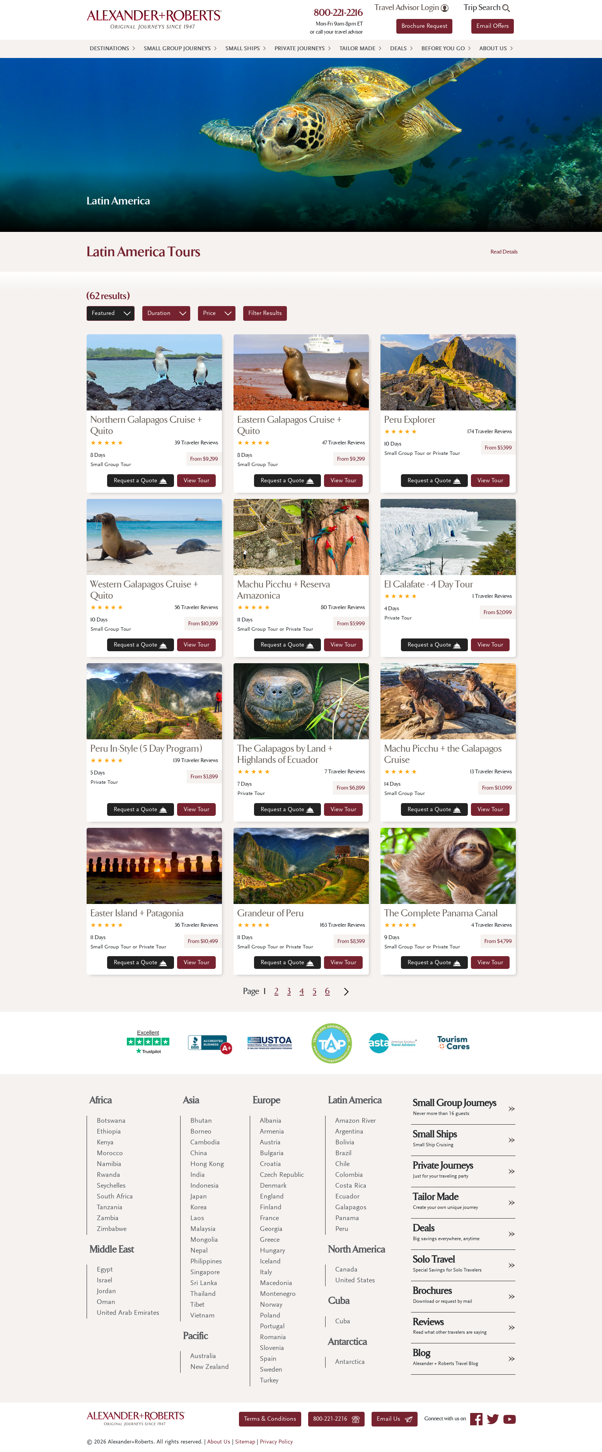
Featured (103, 313)
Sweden (271, 1370)
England (272, 1196)
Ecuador (347, 1196)
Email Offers (492, 26)
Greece (270, 1240)
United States (355, 1280)
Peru (341, 1229)
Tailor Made (357, 49)
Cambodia (205, 1142)
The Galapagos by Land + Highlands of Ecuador (285, 754)
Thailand (203, 1294)
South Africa (115, 1196)
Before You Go (443, 49)
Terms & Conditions (270, 1419)
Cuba (339, 1301)
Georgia (271, 1229)
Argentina (349, 1132)
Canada (346, 1269)
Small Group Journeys (177, 49)
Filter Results (265, 313)
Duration (159, 313)
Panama (347, 1218)
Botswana (111, 1121)
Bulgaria (272, 1153)
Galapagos (351, 1207)
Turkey (269, 1380)
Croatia (270, 1164)
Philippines (206, 1261)
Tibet (197, 1305)
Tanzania (110, 1207)
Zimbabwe (111, 1229)
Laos (197, 1218)
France (269, 1218)
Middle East (112, 1249)
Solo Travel (447, 1263)
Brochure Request (424, 26)
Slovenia (272, 1348)
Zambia (108, 1218)
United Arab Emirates (128, 1313)
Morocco (110, 1153)
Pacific (195, 1336)
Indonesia (204, 1186)
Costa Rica (351, 1186)
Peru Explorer (410, 420)
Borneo (200, 1132)
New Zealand (209, 1367)
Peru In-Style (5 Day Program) (146, 748)
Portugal (272, 1326)
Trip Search (487, 7)
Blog (445, 1357)
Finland (270, 1207)
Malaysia (203, 1229)
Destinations (109, 49)
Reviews (450, 1326)
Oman (106, 1302)
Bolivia (345, 1142)
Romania (273, 1337)
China (198, 1153)
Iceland (270, 1261)
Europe (266, 1100)
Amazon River (355, 1121)
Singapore (205, 1272)
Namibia (109, 1164)
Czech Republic (282, 1175)
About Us (493, 49)
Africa (101, 1100)
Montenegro (278, 1294)
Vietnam (202, 1315)
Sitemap (245, 1442)
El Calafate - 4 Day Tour (428, 584)
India (197, 1175)
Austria (270, 1142)
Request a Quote (140, 481)
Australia (203, 1356)
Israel (104, 1280)
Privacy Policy (276, 1442)
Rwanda (108, 1175)
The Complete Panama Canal (441, 913)
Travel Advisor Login (412, 7)
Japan (198, 1196)
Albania (270, 1121)
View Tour (196, 481)
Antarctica (347, 1342)
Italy (266, 1272)
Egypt (105, 1269)
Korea (198, 1207)
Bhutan (201, 1121)
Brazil (343, 1153)
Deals (398, 49)
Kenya (105, 1142)
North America (356, 1249)
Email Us (395, 1419)
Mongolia (204, 1240)
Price (209, 313)
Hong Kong (207, 1164)
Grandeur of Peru (270, 913)
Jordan (106, 1291)
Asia (191, 1100)
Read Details (504, 252)
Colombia (349, 1175)
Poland (270, 1315)
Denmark (273, 1186)
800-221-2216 (338, 13)
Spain (268, 1359)
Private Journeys (300, 49)
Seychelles (111, 1186)
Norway (271, 1305)
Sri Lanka (203, 1283)
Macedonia (276, 1283)
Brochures (442, 1294)
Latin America (355, 1100)
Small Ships (242, 49)
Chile (342, 1164)
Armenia (272, 1132)
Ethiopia (109, 1132)
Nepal (199, 1251)
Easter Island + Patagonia (137, 913)
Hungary (272, 1251)
